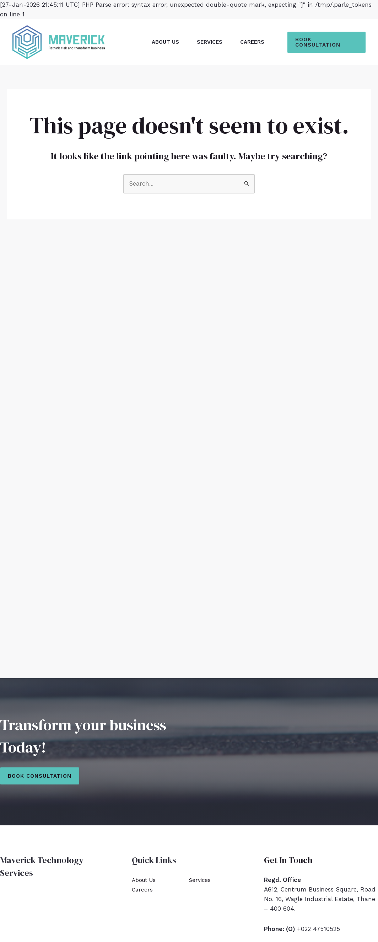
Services (209, 42)
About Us (165, 42)
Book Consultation (39, 776)
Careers (252, 42)
